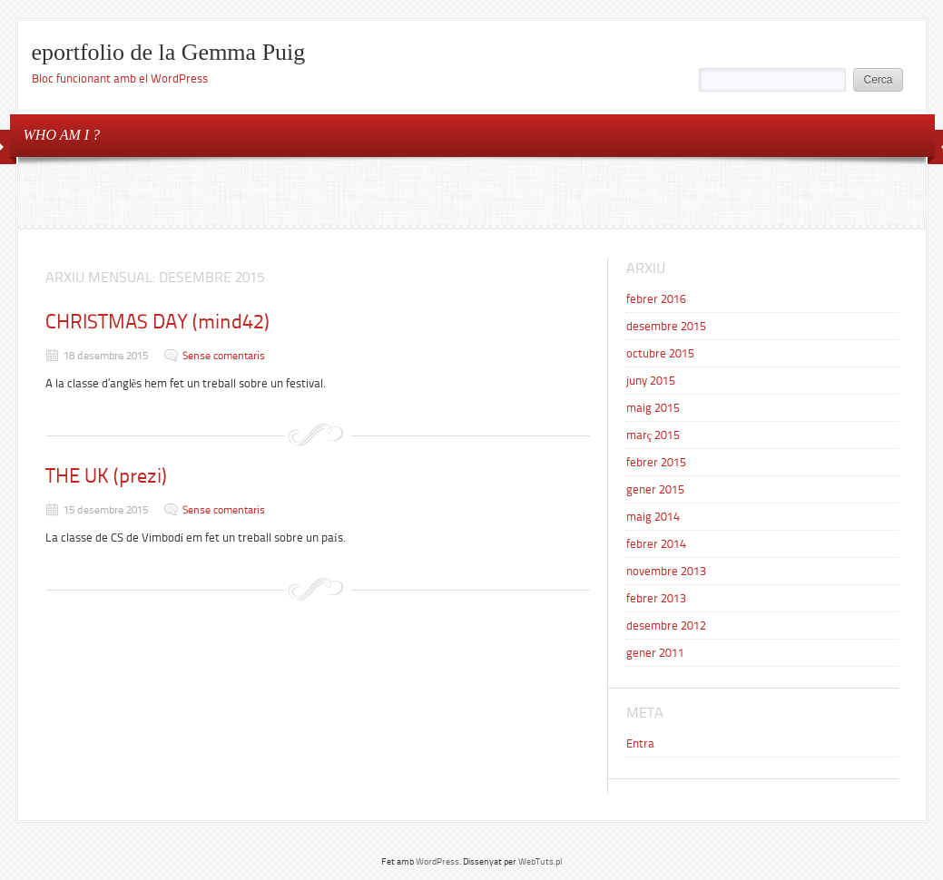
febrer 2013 (656, 598)
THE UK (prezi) (106, 476)
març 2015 (653, 435)
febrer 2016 (656, 299)
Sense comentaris (223, 355)
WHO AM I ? (62, 134)
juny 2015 (650, 380)
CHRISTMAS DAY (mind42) (157, 321)
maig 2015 (653, 408)
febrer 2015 (656, 462)
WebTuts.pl (540, 861)
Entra (640, 743)
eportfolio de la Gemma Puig (169, 52)
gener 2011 (655, 653)
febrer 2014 (656, 544)
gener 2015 (655, 489)
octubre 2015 (660, 353)
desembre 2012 (666, 625)
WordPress (437, 861)
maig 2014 (653, 516)
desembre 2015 (666, 326)
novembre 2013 (666, 571)
